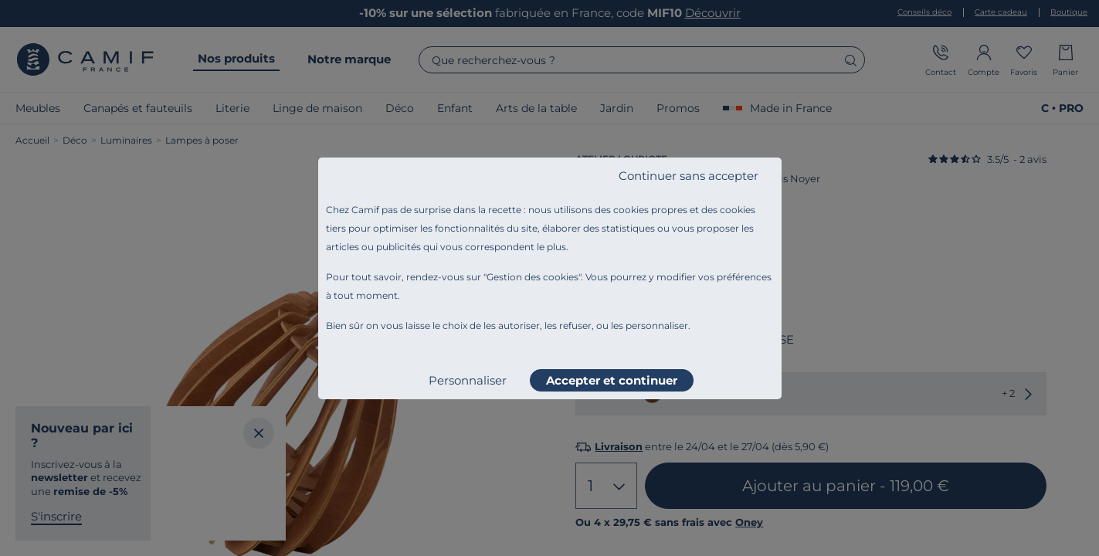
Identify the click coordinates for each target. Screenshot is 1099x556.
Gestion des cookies (532, 277)
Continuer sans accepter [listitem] (688, 175)
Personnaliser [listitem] (468, 380)
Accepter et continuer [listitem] (611, 380)
